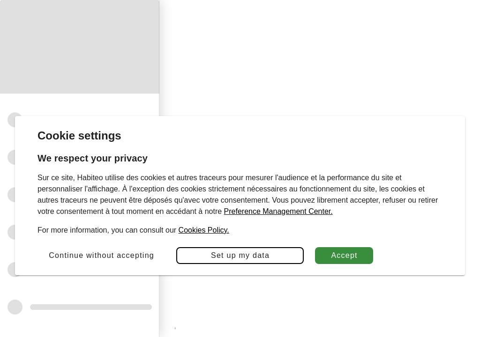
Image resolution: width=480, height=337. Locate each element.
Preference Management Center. (278, 211)
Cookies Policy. (204, 230)
